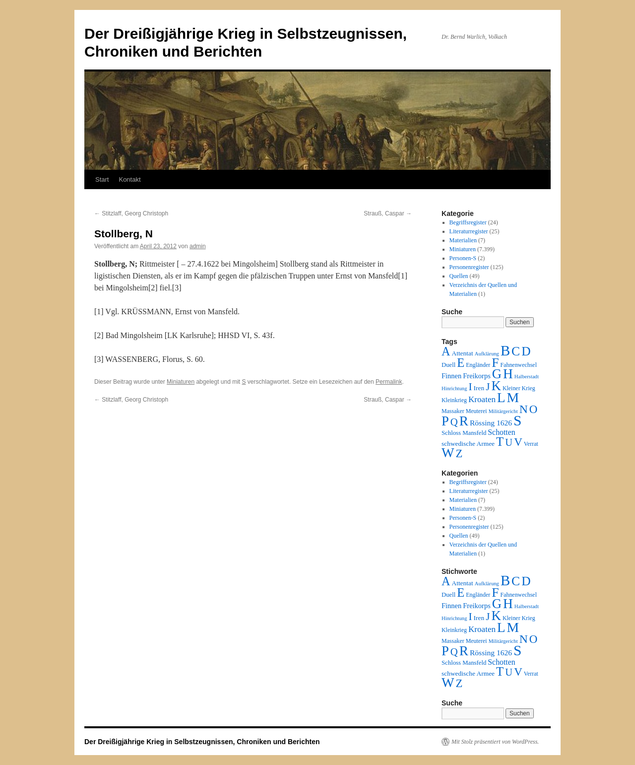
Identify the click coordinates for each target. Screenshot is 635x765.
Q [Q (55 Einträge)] (454, 422)
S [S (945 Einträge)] (517, 420)
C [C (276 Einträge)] (515, 351)
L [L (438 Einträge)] (501, 397)
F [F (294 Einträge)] (495, 362)
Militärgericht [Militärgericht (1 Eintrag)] (503, 411)
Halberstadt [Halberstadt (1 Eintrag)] (526, 376)
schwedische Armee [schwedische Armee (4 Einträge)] (468, 443)
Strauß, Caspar (388, 213)
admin (198, 246)
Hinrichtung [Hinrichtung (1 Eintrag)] (454, 388)
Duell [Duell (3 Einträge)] (448, 364)
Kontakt (129, 179)
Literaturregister (468, 231)
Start (102, 179)
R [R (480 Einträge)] (463, 421)
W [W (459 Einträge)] (448, 452)
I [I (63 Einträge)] (470, 387)
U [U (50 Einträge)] (508, 442)
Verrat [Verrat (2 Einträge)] (531, 443)
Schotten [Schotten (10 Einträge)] (501, 432)
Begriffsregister (468, 222)
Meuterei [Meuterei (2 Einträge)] (476, 411)
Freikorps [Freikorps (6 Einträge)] (477, 376)
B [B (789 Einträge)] (505, 350)
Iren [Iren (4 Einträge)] (479, 388)
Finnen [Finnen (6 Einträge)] (451, 376)
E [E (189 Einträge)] (460, 362)
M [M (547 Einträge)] (513, 397)
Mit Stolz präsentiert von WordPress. (495, 741)
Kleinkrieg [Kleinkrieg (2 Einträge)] (454, 400)
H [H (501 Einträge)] (508, 373)
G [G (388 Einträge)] (497, 373)
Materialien (463, 240)
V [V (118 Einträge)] (518, 441)
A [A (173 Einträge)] (446, 351)
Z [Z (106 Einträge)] (459, 453)
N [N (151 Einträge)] (523, 409)
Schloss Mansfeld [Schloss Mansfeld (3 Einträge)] (464, 432)
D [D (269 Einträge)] (525, 351)
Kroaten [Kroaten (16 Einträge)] (482, 399)
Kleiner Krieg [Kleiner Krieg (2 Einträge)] (519, 388)
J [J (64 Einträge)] (488, 387)
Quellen (458, 276)
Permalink (389, 381)
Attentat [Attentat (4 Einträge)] (462, 353)
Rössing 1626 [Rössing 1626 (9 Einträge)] (491, 422)
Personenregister (469, 267)
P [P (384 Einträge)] (445, 421)
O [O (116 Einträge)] (533, 409)
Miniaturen (180, 381)
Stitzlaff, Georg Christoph (131, 213)
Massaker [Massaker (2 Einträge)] (453, 411)
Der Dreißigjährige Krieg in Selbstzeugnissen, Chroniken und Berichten (202, 742)
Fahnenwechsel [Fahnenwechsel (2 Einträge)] (519, 364)
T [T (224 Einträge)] (500, 441)
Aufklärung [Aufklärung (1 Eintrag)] (487, 353)
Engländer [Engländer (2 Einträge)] (478, 364)
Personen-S (463, 258)
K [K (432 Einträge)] (496, 385)
